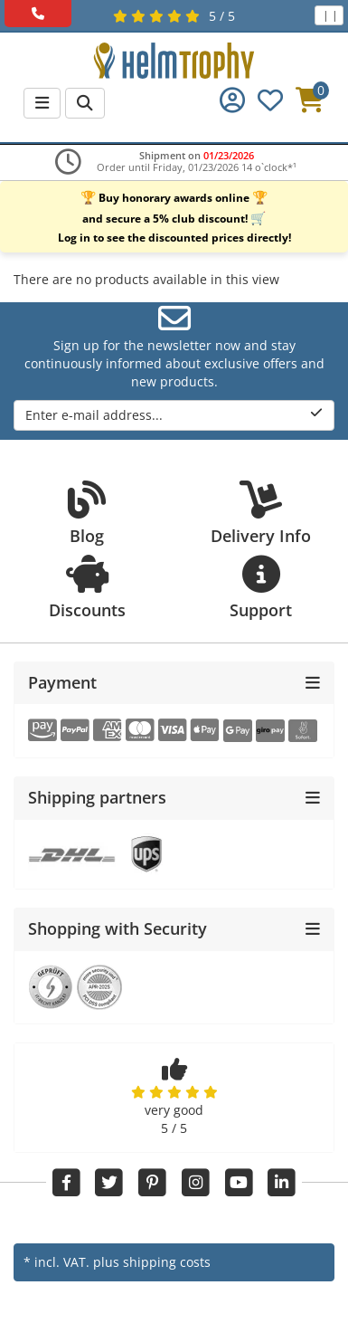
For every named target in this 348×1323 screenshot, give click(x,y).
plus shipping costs (152, 1262)
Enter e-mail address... (174, 415)
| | (329, 15)
